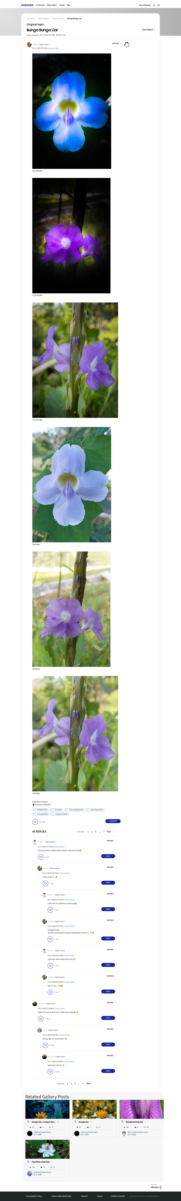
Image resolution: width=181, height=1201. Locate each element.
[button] (117, 44)
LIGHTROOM (37, 171)
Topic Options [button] (147, 30)
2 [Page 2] (91, 832)
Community (40, 5)
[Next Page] (110, 831)
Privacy (84, 1196)
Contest (62, 5)
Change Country (118, 1196)
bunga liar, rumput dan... (44, 1122)
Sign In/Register (145, 5)
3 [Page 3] (95, 832)
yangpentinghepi (61, 814)
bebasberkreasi (42, 810)
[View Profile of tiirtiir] (45, 1030)
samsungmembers (96, 810)
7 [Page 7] (103, 832)
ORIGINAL (36, 544)
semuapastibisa (42, 814)
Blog (68, 5)
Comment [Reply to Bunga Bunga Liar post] (113, 821)
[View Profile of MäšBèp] (35, 45)
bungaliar (58, 810)
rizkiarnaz (37, 1132)
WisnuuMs (37, 1172)
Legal (99, 1196)
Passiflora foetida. (41, 1161)
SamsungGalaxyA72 (76, 810)
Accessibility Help (34, 1196)
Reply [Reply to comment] (108, 856)
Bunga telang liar (134, 1122)
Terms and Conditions (61, 1196)
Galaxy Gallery (52, 5)
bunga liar (84, 1122)
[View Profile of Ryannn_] (41, 842)
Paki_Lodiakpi (133, 1132)
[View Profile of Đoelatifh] (41, 1004)
